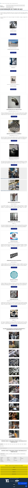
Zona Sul (14, 453)
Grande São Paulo (22, 453)
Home (14, 467)
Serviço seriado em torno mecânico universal (19, 5)
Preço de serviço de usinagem (10, 5)
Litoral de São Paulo (3, 455)
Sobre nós (14, 469)
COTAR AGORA (13, 34)
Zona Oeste (10, 453)
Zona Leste (18, 453)
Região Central (2, 453)
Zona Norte (7, 453)
